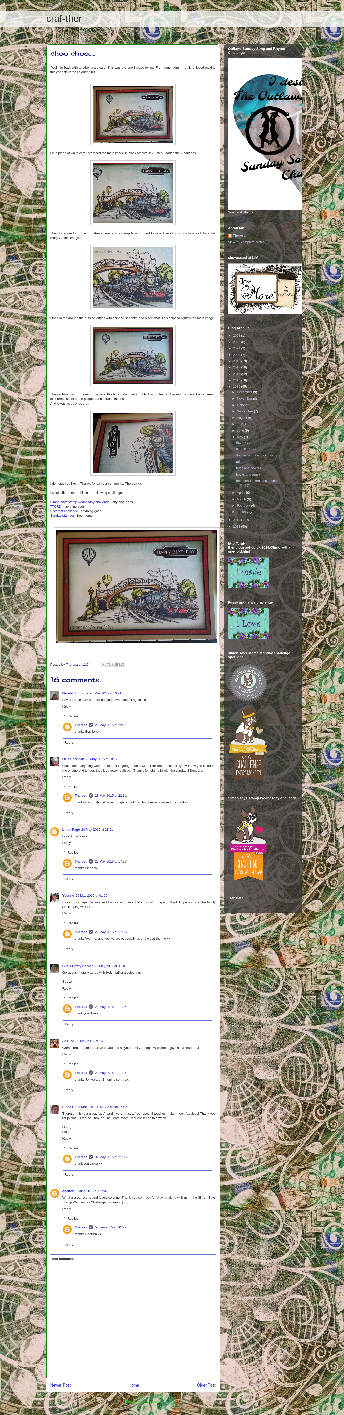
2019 (237, 361)
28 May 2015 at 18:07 (101, 759)
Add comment (63, 1259)
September (245, 411)
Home (134, 1385)
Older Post (206, 1385)
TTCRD (55, 506)
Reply (66, 706)
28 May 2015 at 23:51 (97, 830)
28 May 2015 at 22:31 (111, 725)
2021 (237, 348)
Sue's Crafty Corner (77, 966)
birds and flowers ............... (255, 468)
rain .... (241, 462)
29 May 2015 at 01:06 (91, 895)
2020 (237, 355)
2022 (237, 342)
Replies (72, 716)
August (242, 418)
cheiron (68, 1191)
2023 (237, 335)
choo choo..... (246, 449)
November (245, 399)
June (241, 430)
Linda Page (71, 830)
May (240, 437)
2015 (237, 386)
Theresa (81, 725)
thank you (243, 442)
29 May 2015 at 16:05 (91, 1041)
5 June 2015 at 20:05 (110, 1227)
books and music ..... (251, 474)
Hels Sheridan (73, 759)
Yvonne (68, 895)
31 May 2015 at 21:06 (111, 1157)
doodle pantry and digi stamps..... (260, 455)
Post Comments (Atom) (143, 1401)
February (244, 505)
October (243, 405)
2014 (237, 520)
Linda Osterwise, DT (78, 1107)
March (242, 499)
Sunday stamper (62, 515)
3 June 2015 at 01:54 (91, 1191)
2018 (237, 367)
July (240, 424)
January (243, 512)
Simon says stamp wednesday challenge (80, 502)
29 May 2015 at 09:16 (110, 966)
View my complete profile (246, 242)
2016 (237, 380)
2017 (237, 374)
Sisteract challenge (64, 511)
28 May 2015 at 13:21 (105, 693)
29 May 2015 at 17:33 (111, 861)
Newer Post (60, 1385)
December (245, 392)
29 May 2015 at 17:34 (111, 1007)
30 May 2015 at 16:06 (111, 1107)
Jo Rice (68, 1041)
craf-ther (64, 18)
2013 (237, 526)
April (240, 493)
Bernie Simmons (75, 693)
